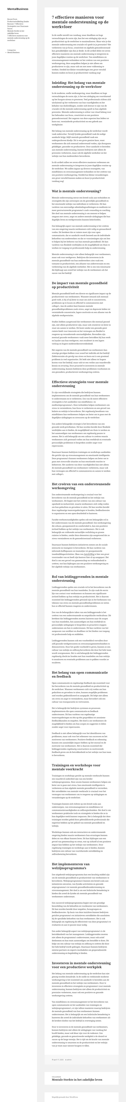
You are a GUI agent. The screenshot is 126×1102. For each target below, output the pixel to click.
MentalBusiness (17, 9)
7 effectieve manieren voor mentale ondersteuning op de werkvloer (18, 38)
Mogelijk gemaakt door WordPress (65, 1097)
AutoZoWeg (89, 554)
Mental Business (13, 52)
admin (69, 1060)
